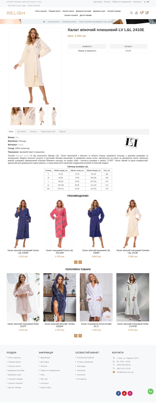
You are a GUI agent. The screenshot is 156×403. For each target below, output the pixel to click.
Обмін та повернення (122, 2)
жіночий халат (22, 156)
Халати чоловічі (71, 15)
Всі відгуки (82, 380)
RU (145, 2)
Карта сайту (46, 388)
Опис (11, 131)
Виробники (45, 358)
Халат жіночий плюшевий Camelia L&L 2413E (133, 251)
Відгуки (62, 131)
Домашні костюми (83, 11)
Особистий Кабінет (85, 358)
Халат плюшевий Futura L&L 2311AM (59, 251)
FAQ (42, 375)
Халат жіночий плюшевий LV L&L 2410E (96, 22)
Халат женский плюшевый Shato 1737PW (132, 325)
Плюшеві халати (69, 22)
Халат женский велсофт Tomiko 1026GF (60, 325)
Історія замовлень (85, 363)
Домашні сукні (99, 11)
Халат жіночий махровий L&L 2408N (96, 251)
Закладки (81, 367)
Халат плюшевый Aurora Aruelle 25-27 (96, 325)
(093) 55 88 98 (34, 6)
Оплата (107, 2)
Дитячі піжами (86, 15)
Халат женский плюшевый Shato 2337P (23, 325)
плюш (20, 145)
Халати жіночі (68, 11)
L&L (17, 137)
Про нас (44, 380)
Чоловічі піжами (114, 11)
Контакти (137, 2)
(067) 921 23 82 (14, 6)
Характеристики (48, 131)
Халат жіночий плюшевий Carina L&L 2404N (23, 251)
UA (148, 2)
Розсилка (81, 371)
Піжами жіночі (54, 11)
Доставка (98, 2)
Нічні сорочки (41, 11)
